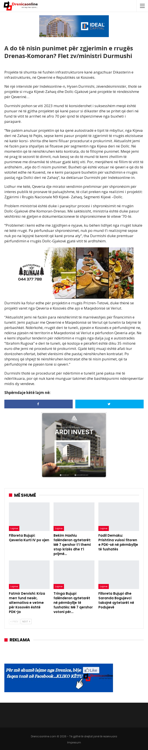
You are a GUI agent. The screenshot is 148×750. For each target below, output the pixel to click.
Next (26, 621)
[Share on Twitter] (109, 404)
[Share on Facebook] (38, 404)
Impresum (74, 742)
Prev (14, 621)
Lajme (14, 528)
